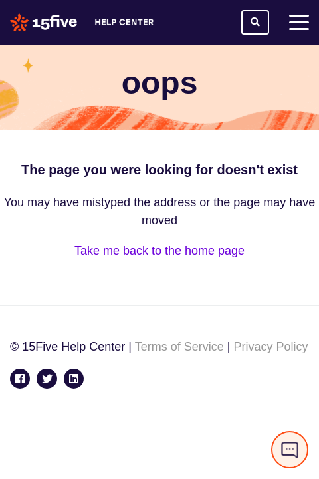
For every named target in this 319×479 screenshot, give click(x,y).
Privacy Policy (270, 346)
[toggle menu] (299, 23)
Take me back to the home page (159, 250)
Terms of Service (179, 346)
